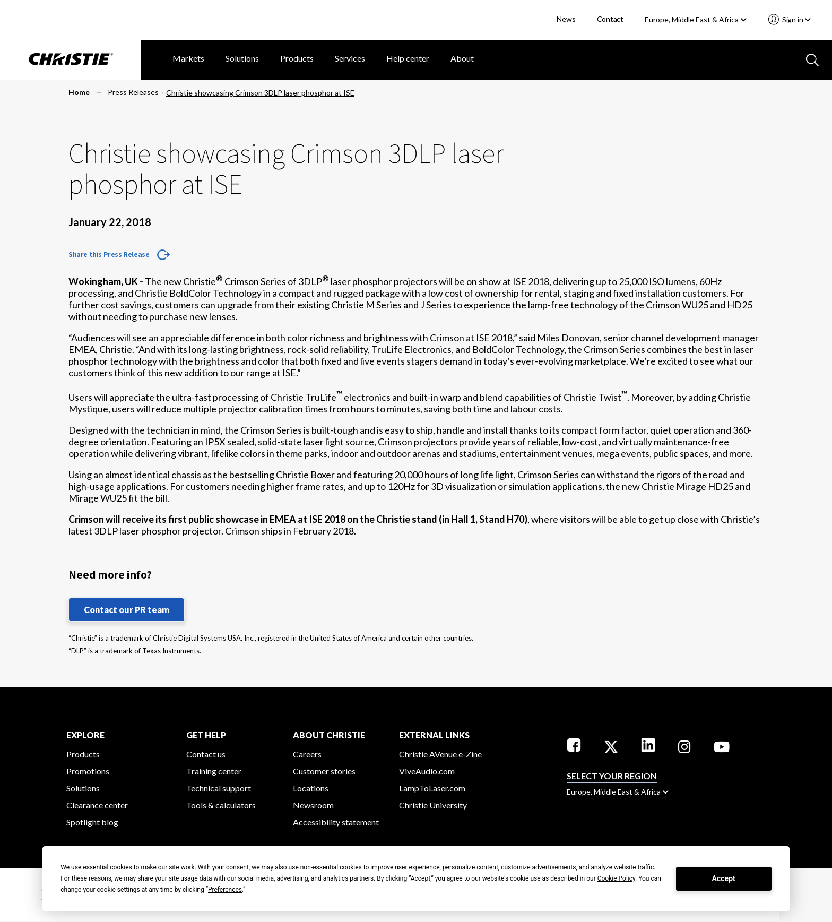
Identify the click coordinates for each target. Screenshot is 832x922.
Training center (213, 771)
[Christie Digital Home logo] (70, 60)
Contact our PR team (126, 610)
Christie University (433, 805)
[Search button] (811, 59)
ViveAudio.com (427, 771)
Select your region (612, 776)
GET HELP (206, 735)
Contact (610, 18)
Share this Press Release (108, 254)
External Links (434, 735)
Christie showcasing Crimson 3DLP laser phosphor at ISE (260, 92)
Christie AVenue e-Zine (440, 754)
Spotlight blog (92, 822)
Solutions (242, 58)
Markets (188, 58)
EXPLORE (85, 735)
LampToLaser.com (432, 788)
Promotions (87, 771)
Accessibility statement (336, 822)
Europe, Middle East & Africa (696, 19)
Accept (723, 878)
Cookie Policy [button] (616, 878)
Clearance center (97, 805)
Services (350, 58)
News (566, 18)
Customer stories (324, 771)
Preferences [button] (225, 889)
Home (79, 92)
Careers (307, 754)
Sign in (796, 19)
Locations (310, 788)
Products (297, 58)
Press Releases (133, 92)
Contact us (206, 754)
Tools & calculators (221, 805)
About (462, 58)
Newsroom (313, 805)
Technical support (218, 788)
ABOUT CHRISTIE (329, 735)
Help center (407, 58)
